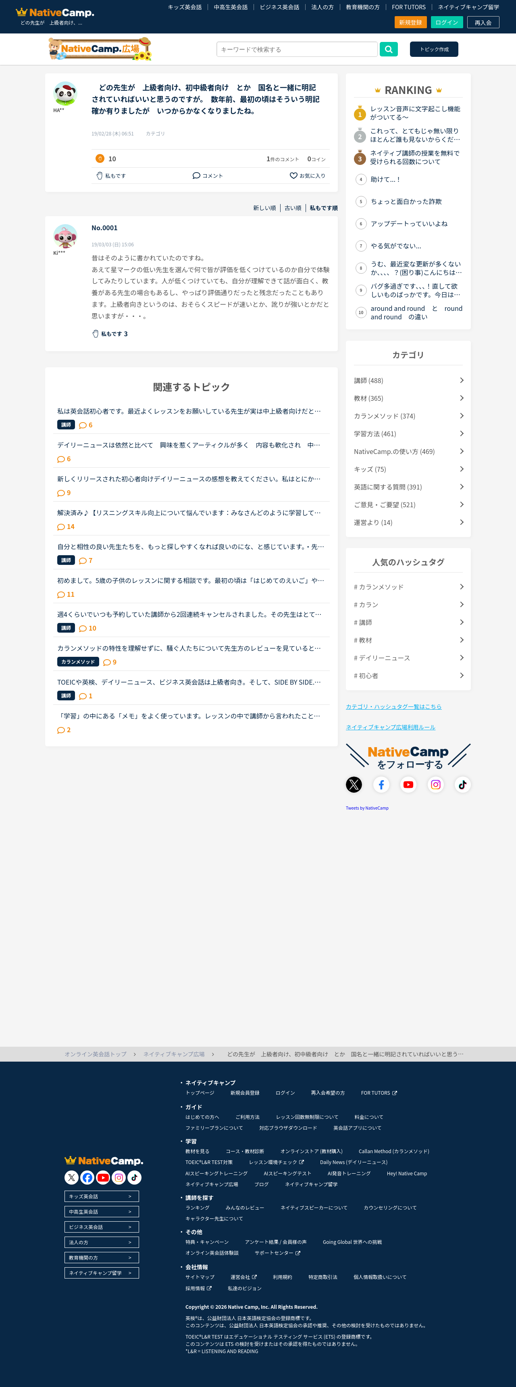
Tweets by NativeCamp (367, 808)
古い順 (293, 208)
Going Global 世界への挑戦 (352, 1241)
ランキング (197, 1207)
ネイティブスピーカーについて (314, 1207)
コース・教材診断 (245, 1151)
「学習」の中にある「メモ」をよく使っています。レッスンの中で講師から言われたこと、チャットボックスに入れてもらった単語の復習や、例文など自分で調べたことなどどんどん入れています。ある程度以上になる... (188, 716)
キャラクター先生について (214, 1218)
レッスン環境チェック (276, 1161)
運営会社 (244, 1276)
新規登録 (410, 22)
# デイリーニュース (382, 657)
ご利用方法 (247, 1116)
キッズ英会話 (185, 7)
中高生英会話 (231, 7)
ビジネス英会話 (279, 7)
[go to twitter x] (71, 1177)
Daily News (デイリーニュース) (353, 1161)
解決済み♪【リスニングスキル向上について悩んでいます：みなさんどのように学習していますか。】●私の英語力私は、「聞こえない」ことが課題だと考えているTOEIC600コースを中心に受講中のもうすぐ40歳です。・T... (190, 512)
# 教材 (363, 640)
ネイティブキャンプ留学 (468, 7)
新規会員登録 (245, 1092)
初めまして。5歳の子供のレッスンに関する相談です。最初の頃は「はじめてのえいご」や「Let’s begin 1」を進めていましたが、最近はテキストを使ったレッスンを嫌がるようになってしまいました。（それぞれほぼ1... (188, 580)
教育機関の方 (363, 7)
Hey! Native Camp (407, 1173)
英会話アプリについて (357, 1127)
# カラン (366, 604)
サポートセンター (277, 1252)
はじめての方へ (202, 1116)
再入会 (483, 23)
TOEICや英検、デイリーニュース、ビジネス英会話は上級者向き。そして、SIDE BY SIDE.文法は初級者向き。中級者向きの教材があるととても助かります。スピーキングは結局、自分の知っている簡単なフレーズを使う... (189, 682)
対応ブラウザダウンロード (288, 1127)
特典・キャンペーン (207, 1241)
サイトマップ (199, 1276)
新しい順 (265, 208)
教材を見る (197, 1151)
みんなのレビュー (245, 1207)
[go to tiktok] (134, 1177)
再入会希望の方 (328, 1092)
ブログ (261, 1184)
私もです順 (324, 208)
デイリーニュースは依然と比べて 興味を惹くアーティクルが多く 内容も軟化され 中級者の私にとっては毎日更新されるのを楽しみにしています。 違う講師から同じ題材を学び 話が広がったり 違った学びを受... (190, 445)
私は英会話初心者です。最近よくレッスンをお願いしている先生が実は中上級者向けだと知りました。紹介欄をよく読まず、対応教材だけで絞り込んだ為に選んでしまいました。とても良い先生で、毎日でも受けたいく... (189, 411)
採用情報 (198, 1288)
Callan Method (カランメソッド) (394, 1151)
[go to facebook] (87, 1177)
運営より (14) (373, 522)
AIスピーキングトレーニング (216, 1173)
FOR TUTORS (409, 7)
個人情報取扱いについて (380, 1276)
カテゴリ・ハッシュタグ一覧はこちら (394, 706)
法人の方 (322, 7)
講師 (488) (368, 380)
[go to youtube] (103, 1177)
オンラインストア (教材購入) (311, 1151)
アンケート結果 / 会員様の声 (276, 1241)
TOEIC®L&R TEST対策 (209, 1161)
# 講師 (363, 622)
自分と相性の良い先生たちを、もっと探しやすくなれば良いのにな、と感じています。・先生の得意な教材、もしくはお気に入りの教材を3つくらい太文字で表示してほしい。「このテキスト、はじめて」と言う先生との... (190, 546)
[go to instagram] (119, 1177)
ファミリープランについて (214, 1127)
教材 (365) (368, 398)
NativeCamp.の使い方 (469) (394, 451)
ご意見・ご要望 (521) (385, 504)
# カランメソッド (379, 586)
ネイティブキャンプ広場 (211, 1184)
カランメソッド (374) (385, 416)
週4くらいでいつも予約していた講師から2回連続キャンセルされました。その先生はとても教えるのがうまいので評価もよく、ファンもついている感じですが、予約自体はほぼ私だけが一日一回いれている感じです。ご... (189, 614)
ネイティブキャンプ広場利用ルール (390, 727)
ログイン (447, 22)
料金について (369, 1116)
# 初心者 (366, 675)
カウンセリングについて (390, 1207)
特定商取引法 (322, 1276)
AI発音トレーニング (349, 1173)
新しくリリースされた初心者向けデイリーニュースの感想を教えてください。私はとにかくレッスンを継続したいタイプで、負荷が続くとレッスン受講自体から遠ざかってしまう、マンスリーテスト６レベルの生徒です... (189, 478)
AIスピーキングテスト (287, 1173)
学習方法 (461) (375, 433)
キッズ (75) (370, 469)
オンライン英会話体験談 (212, 1252)
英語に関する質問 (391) (388, 486)
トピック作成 (434, 49)
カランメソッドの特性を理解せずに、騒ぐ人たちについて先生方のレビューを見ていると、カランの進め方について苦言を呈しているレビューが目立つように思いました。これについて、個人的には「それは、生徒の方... (189, 648)
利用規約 (282, 1276)
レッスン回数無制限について (307, 1116)
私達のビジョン (245, 1288)
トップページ (199, 1092)
